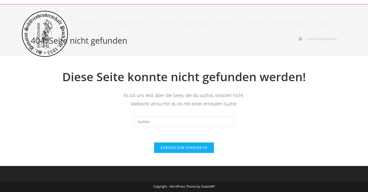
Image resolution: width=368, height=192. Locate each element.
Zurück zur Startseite (184, 147)
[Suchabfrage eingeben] (184, 122)
